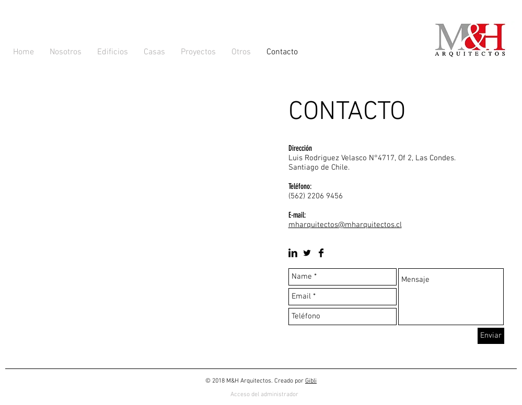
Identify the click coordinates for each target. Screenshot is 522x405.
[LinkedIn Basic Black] (292, 252)
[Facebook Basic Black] (321, 252)
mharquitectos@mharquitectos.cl (345, 225)
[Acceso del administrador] (264, 394)
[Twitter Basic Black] (307, 252)
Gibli (311, 381)
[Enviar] (491, 336)
